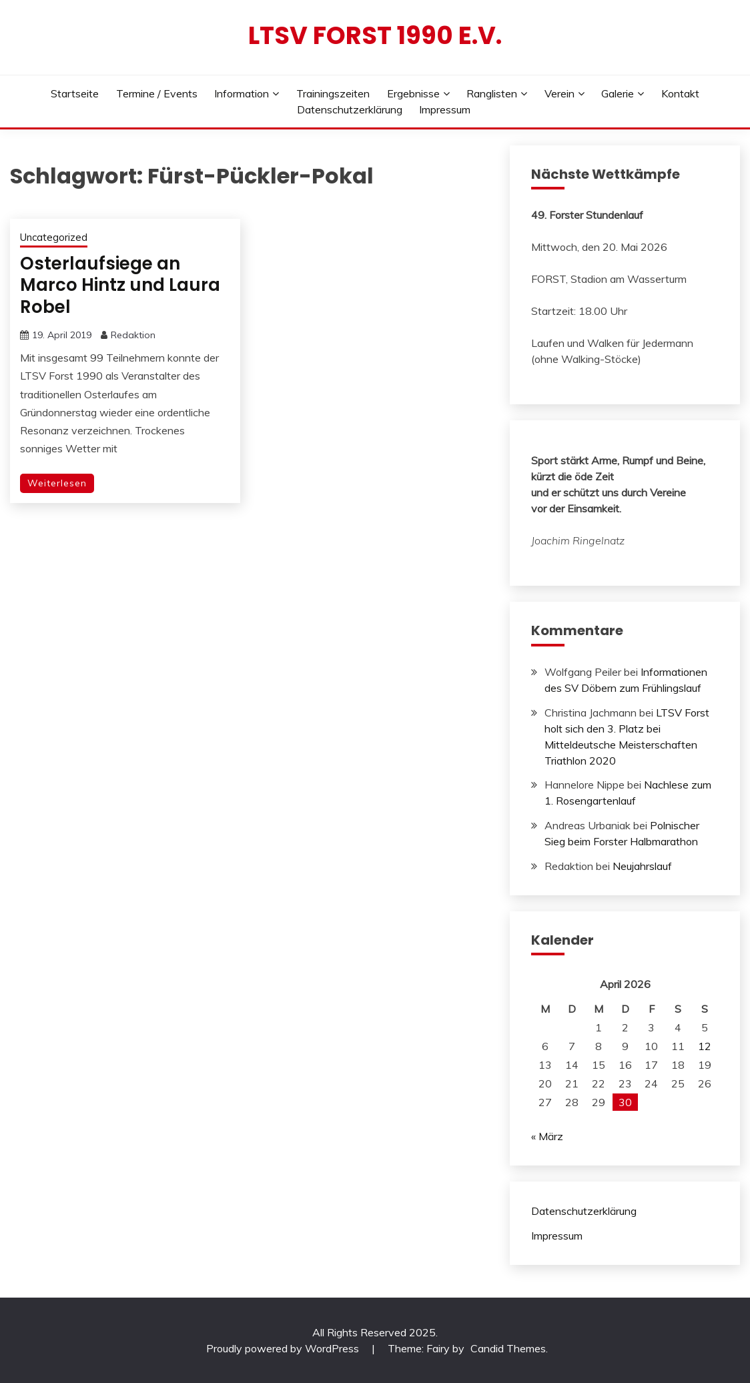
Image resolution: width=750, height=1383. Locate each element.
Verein (559, 93)
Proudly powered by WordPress (284, 1348)
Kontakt (680, 93)
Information (241, 93)
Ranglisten (491, 93)
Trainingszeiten (333, 93)
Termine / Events (157, 93)
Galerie (617, 93)
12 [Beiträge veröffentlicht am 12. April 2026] (704, 1046)
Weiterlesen (57, 483)
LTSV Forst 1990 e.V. (375, 35)
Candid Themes (508, 1348)
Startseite (75, 93)
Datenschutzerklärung (349, 109)
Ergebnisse (413, 93)
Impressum (444, 109)
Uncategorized (53, 237)
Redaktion (133, 335)
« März (547, 1136)
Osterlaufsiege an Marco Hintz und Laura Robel (120, 285)
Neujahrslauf (642, 866)
